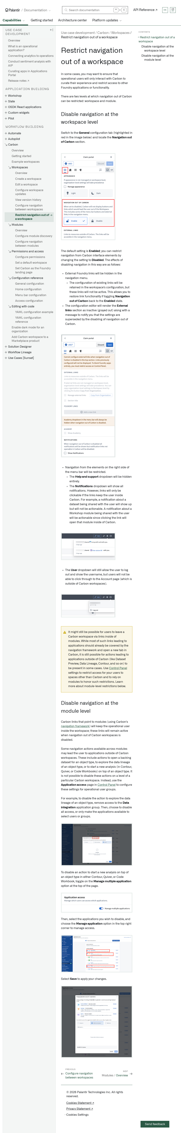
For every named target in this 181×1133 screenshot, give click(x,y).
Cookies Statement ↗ (80, 1103)
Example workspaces (26, 161)
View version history (28, 200)
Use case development (78, 33)
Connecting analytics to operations (31, 56)
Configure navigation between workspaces (29, 207)
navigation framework (75, 726)
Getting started (42, 20)
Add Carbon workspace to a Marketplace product (30, 339)
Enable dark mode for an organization (28, 329)
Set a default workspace (31, 262)
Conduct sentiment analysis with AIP (29, 63)
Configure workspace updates (29, 192)
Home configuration (28, 289)
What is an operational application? (22, 48)
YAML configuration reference (28, 319)
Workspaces (120, 33)
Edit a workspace (26, 184)
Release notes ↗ (18, 80)
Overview (14, 40)
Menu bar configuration (30, 295)
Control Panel (118, 668)
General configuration (29, 283)
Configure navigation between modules (29, 243)
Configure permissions (30, 257)
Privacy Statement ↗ (79, 1108)
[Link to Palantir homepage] (12, 10)
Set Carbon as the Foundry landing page (33, 270)
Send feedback (155, 1124)
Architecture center (72, 20)
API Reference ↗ (145, 10)
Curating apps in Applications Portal (27, 73)
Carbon (103, 33)
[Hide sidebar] (51, 30)
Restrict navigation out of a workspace (32, 217)
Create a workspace (28, 179)
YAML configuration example (34, 312)
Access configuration (29, 300)
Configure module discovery (33, 236)
